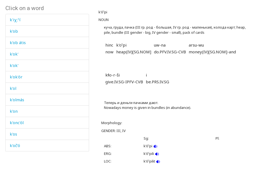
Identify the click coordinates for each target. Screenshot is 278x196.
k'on (14, 111)
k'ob (14, 31)
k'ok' (14, 54)
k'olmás (17, 99)
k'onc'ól (17, 122)
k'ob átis (18, 42)
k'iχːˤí (15, 19)
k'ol (13, 88)
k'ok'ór (16, 76)
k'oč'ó (15, 145)
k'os (13, 134)
